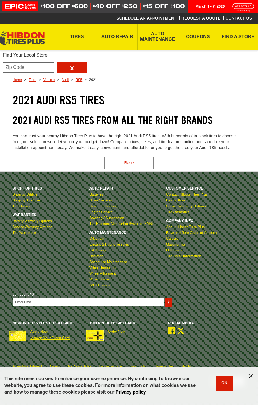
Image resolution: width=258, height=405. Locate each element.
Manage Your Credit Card (50, 337)
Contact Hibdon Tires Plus (187, 194)
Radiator (96, 255)
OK (224, 383)
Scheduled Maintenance (108, 261)
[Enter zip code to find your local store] (28, 67)
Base (129, 162)
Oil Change (98, 250)
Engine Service (101, 211)
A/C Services (99, 285)
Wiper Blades (99, 279)
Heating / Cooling (103, 206)
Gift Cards (174, 250)
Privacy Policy (138, 366)
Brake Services (100, 200)
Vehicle (49, 80)
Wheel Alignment (102, 273)
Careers (172, 238)
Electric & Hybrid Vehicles (109, 244)
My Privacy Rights (79, 366)
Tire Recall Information (183, 255)
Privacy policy (130, 392)
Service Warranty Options (32, 226)
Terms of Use (164, 366)
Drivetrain (96, 238)
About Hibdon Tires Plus (185, 226)
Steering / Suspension (106, 217)
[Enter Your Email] (88, 302)
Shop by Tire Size (26, 200)
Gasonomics (176, 244)
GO (72, 68)
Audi (65, 80)
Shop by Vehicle (25, 194)
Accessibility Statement (27, 366)
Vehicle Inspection (103, 267)
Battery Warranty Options (32, 220)
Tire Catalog (22, 206)
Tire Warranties (24, 232)
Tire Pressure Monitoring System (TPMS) (121, 223)
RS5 (79, 80)
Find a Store (175, 200)
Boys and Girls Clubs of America (191, 232)
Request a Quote (110, 366)
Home (17, 80)
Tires (32, 80)
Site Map (186, 366)
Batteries (96, 194)
